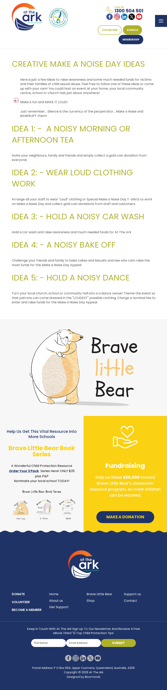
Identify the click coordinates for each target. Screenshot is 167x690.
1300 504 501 (129, 10)
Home (53, 598)
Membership (131, 39)
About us (56, 604)
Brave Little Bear (99, 598)
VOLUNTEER (109, 30)
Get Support (59, 611)
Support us (132, 598)
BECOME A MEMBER (27, 613)
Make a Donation (125, 520)
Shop (91, 604)
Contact (130, 604)
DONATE (132, 30)
